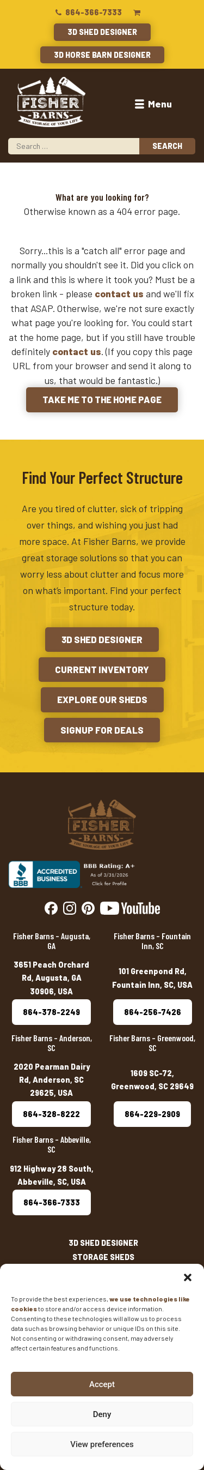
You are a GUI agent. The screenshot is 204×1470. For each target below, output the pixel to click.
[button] (187, 1277)
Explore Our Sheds (102, 699)
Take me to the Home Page (102, 399)
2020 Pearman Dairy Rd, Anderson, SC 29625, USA (52, 1080)
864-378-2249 (51, 1012)
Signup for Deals (102, 729)
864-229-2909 (152, 1114)
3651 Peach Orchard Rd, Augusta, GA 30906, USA (51, 978)
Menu (152, 104)
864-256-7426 (152, 1012)
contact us (119, 293)
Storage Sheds (103, 1257)
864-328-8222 (51, 1114)
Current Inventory (102, 669)
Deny (102, 1414)
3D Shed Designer (102, 32)
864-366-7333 (88, 12)
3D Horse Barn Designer (102, 54)
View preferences (101, 1444)
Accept (102, 1384)
